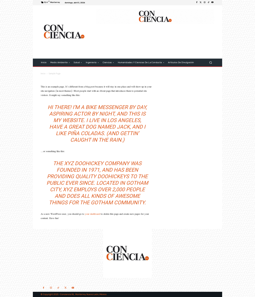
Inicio (43, 73)
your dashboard (92, 214)
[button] (210, 62)
